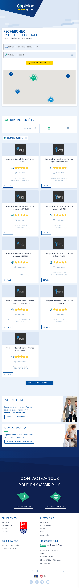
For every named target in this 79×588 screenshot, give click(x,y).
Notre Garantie (7, 525)
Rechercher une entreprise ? (11, 545)
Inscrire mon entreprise (17, 417)
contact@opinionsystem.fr (49, 550)
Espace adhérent (46, 535)
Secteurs (43, 532)
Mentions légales (17, 571)
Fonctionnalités (45, 525)
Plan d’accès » (45, 563)
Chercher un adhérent (39, 63)
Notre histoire (6, 522)
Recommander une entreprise (19, 442)
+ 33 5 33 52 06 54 (23, 507)
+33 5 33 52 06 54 (46, 554)
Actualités (5, 532)
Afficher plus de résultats (39, 383)
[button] (5, 138)
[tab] (49, 128)
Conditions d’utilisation (30, 571)
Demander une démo (55, 507)
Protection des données (45, 571)
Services (43, 529)
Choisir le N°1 (44, 522)
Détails (7, 186)
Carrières (5, 529)
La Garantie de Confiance (10, 548)
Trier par (27, 128)
